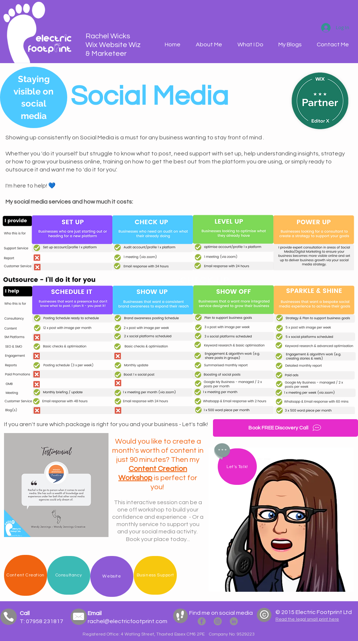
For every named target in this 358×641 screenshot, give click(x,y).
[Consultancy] (68, 575)
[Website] (111, 576)
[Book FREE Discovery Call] (285, 428)
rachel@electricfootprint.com (127, 621)
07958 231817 (44, 621)
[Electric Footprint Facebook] (202, 621)
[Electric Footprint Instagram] (218, 621)
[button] (250, 45)
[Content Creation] (25, 575)
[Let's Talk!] (237, 466)
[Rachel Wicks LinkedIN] (234, 621)
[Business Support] (155, 575)
